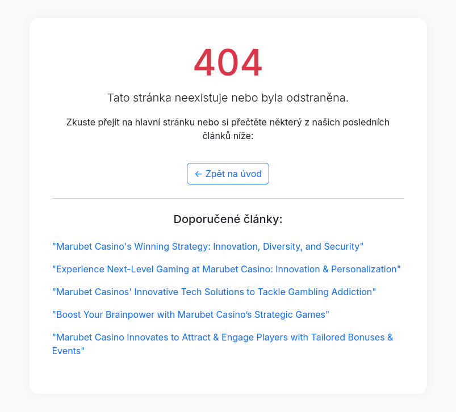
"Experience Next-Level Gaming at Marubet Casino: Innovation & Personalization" (226, 269)
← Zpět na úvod (228, 173)
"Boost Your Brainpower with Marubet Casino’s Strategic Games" (191, 314)
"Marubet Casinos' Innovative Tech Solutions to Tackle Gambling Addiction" (214, 291)
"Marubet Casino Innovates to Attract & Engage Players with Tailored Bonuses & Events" (223, 343)
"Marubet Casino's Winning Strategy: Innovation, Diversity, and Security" (208, 246)
